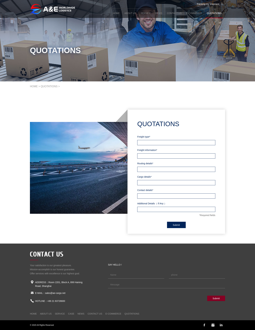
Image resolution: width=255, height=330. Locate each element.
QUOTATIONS (214, 13)
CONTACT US (174, 13)
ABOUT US (130, 13)
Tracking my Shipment (208, 4)
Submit (176, 225)
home (116, 13)
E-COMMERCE (194, 13)
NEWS (158, 13)
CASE (71, 313)
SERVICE (146, 13)
